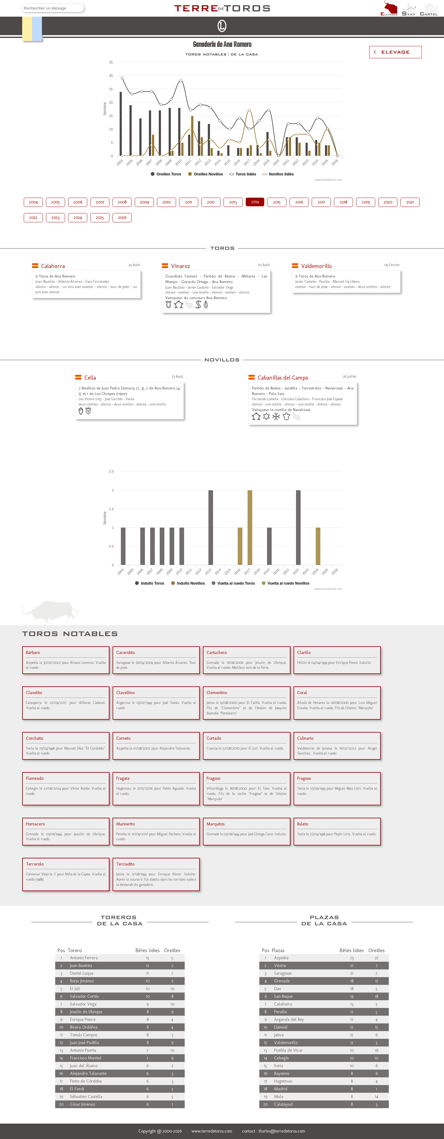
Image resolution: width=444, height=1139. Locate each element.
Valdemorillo (316, 266)
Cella (90, 377)
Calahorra (53, 266)
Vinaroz (180, 266)
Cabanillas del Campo (283, 377)
